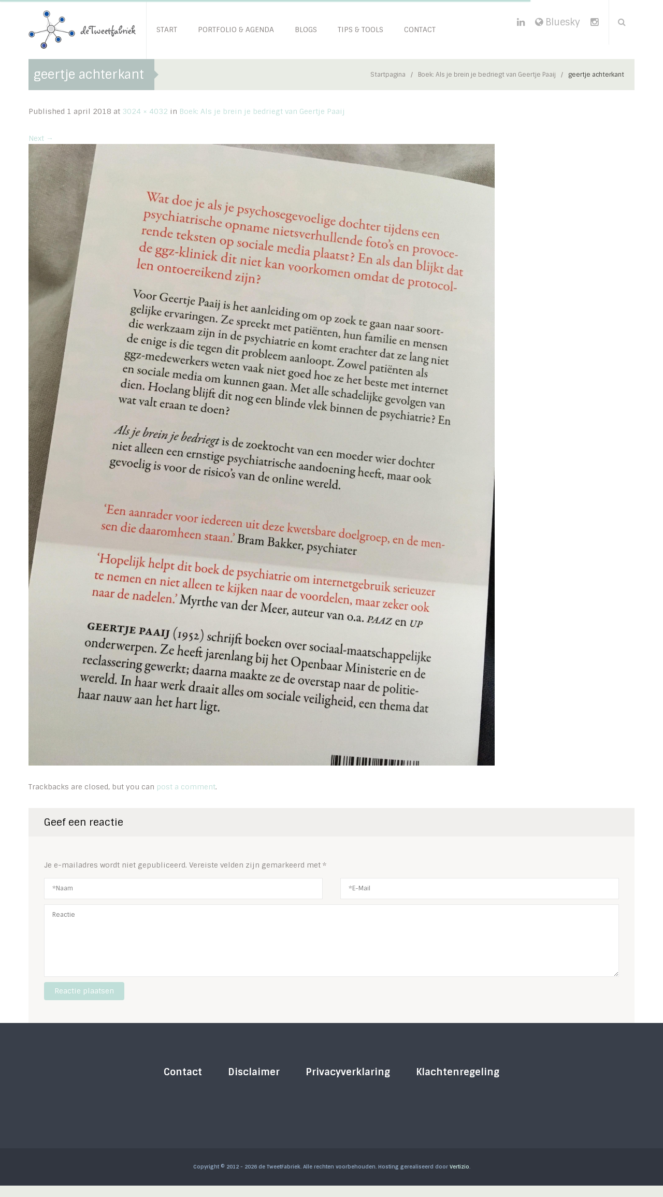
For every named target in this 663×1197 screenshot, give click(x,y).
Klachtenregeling (457, 1072)
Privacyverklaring (348, 1072)
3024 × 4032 (145, 111)
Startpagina (388, 74)
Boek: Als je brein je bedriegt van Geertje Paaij (487, 74)
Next (40, 138)
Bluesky (557, 22)
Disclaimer (254, 1072)
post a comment (185, 786)
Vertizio (459, 1166)
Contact (183, 1072)
